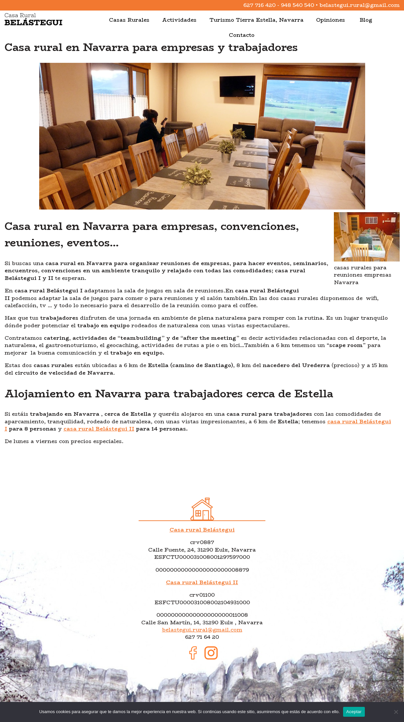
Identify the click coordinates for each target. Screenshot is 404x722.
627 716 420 (259, 5)
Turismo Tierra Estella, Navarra (256, 20)
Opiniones (330, 20)
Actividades (179, 20)
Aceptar (354, 711)
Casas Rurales (129, 20)
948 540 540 (297, 5)
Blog (366, 20)
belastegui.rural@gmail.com (359, 5)
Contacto (242, 35)
